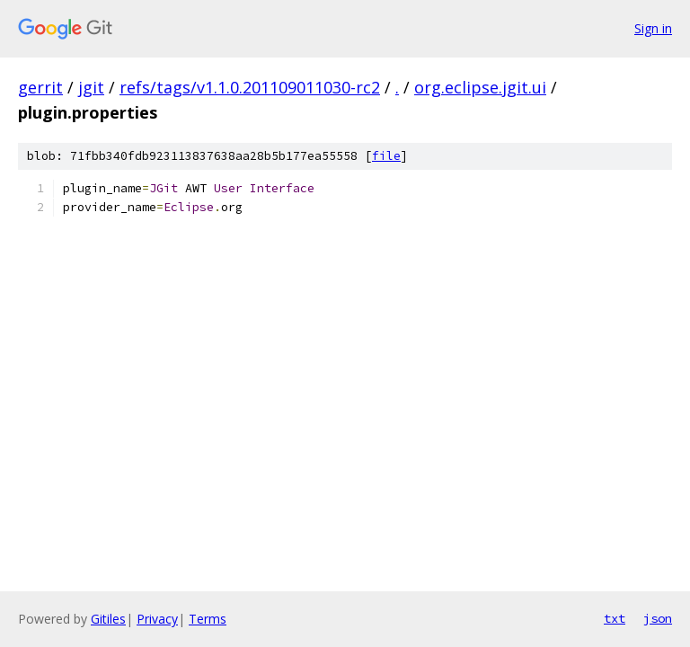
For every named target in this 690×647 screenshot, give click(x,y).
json (657, 618)
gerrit (40, 87)
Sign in (653, 28)
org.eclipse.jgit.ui (480, 87)
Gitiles (108, 618)
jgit (91, 87)
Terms (207, 618)
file (386, 156)
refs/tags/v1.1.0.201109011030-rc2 (249, 87)
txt (614, 618)
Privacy (157, 618)
